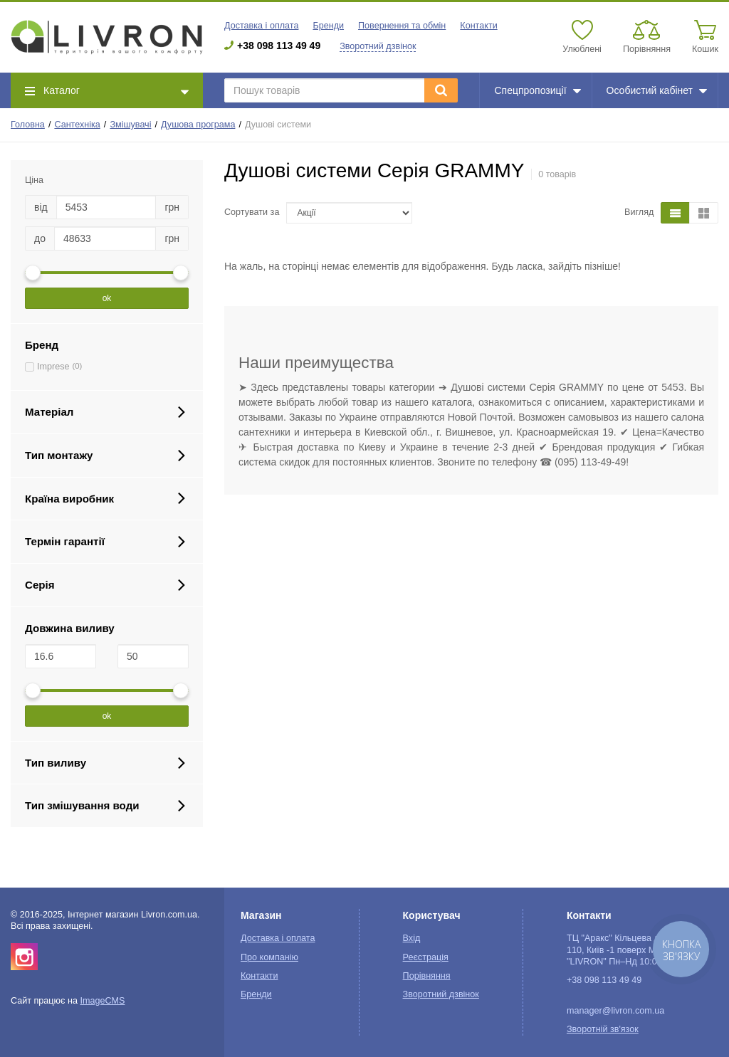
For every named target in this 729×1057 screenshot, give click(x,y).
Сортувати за (251, 212)
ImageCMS (102, 1001)
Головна (28, 125)
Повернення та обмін (402, 26)
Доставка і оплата (261, 26)
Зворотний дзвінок (378, 46)
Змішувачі (130, 125)
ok (107, 298)
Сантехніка (77, 125)
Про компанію (269, 957)
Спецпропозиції (537, 90)
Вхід (412, 938)
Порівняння (427, 976)
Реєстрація (426, 957)
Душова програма (198, 125)
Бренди (328, 26)
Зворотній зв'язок (603, 1029)
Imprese (53, 367)
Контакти (478, 26)
